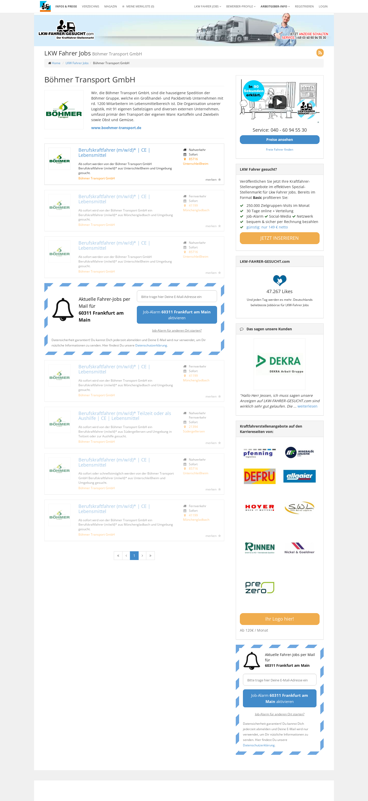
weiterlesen (308, 406)
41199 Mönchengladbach (196, 207)
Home (56, 63)
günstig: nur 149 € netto (267, 227)
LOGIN (323, 6)
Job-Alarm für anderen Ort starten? (177, 330)
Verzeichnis (90, 6)
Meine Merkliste (138, 6)
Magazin (110, 6)
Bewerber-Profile (240, 6)
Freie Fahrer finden (279, 149)
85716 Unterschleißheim (195, 161)
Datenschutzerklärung (151, 345)
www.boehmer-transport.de (116, 127)
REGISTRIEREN (304, 6)
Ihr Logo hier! (279, 619)
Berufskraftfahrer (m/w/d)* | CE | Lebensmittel (114, 152)
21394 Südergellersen (194, 428)
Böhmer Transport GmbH (96, 178)
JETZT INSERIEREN (279, 238)
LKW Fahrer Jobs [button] (207, 6)
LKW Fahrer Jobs (77, 63)
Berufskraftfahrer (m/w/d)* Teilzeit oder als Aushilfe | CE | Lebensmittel (124, 415)
